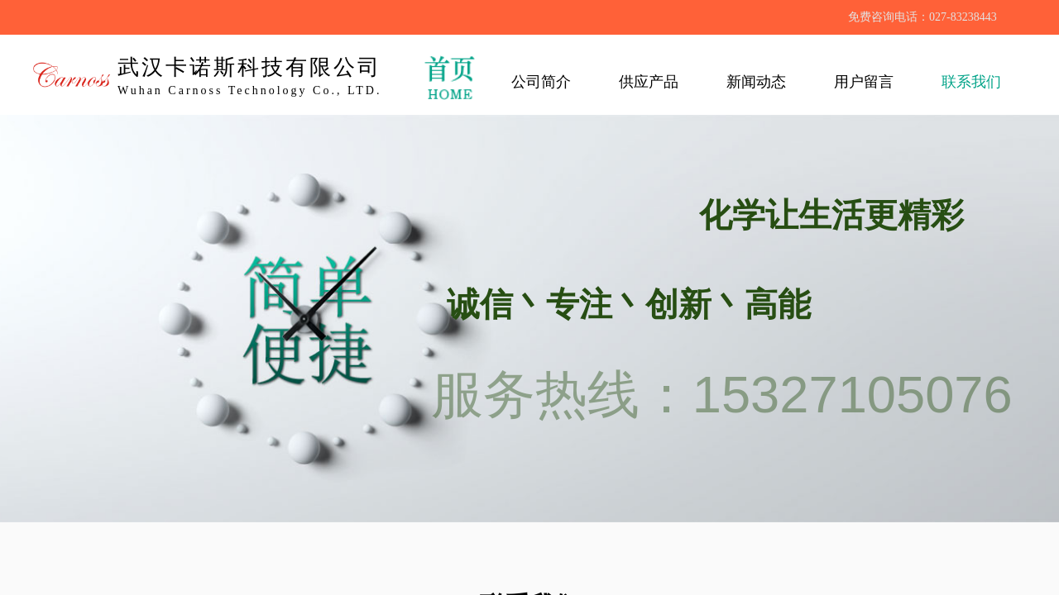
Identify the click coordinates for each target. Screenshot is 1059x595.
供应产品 (648, 82)
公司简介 (541, 82)
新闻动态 (756, 82)
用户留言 (864, 82)
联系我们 (971, 82)
